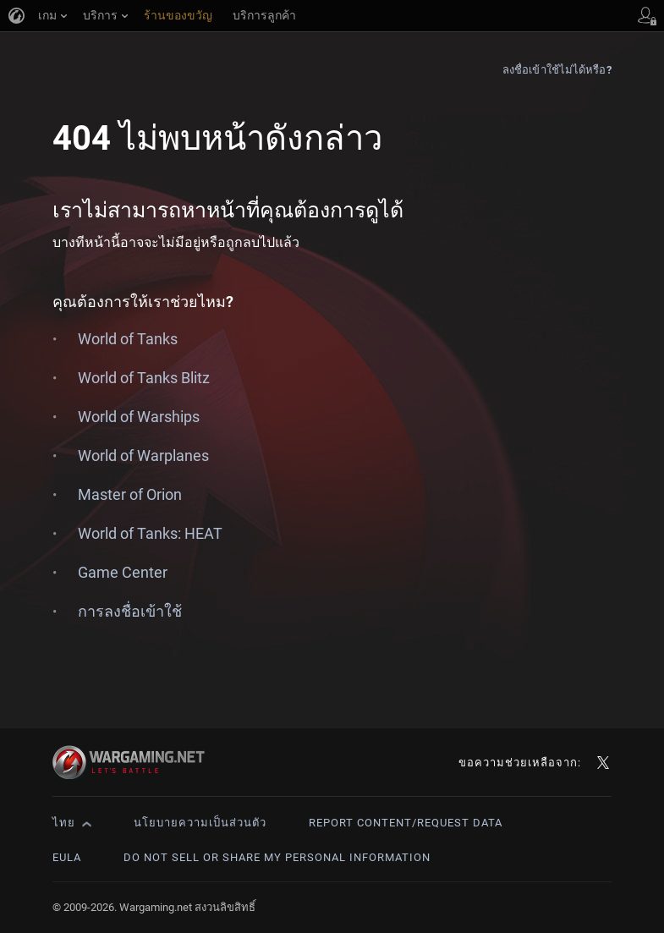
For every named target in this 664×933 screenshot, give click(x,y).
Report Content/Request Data (405, 822)
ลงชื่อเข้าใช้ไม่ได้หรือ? (557, 69)
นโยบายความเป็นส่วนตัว (200, 822)
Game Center (122, 572)
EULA (66, 857)
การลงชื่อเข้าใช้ (130, 611)
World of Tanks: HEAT (150, 533)
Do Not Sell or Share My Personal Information (277, 857)
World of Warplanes (143, 455)
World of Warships (139, 416)
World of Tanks (128, 339)
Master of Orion (130, 494)
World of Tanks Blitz (144, 378)
